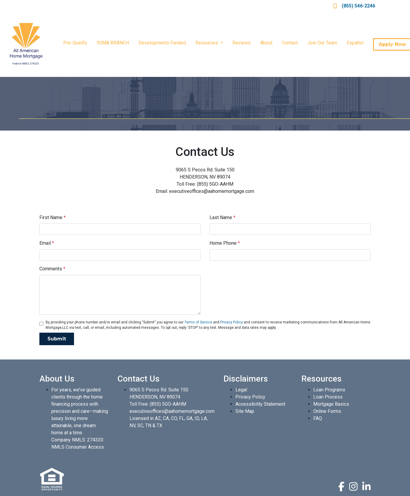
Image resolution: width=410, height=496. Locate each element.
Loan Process (328, 397)
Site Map (244, 411)
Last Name (222, 217)
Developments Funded (162, 43)
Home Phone (224, 243)
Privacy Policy (231, 322)
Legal (241, 390)
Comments (52, 269)
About (266, 43)
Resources (207, 43)
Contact (290, 43)
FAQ (317, 418)
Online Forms (327, 411)
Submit (56, 339)
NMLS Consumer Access (77, 447)
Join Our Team (322, 43)
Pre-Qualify (75, 43)
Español (355, 43)
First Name (52, 217)
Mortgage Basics (331, 404)
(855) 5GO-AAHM (168, 404)
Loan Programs (329, 390)
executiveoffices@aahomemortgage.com (172, 411)
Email (46, 243)
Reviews (241, 43)
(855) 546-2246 (354, 6)
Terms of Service (198, 322)
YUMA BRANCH (113, 43)
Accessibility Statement (260, 404)
